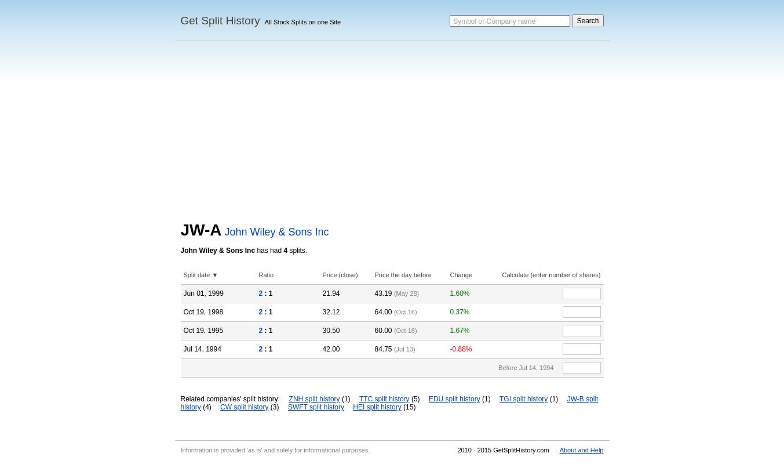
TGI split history (523, 399)
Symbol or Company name (494, 21)
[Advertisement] (392, 134)
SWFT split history (316, 407)
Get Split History (220, 20)
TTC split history (384, 399)
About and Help (582, 450)
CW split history (244, 407)
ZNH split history (314, 399)
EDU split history (454, 399)
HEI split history (377, 407)
